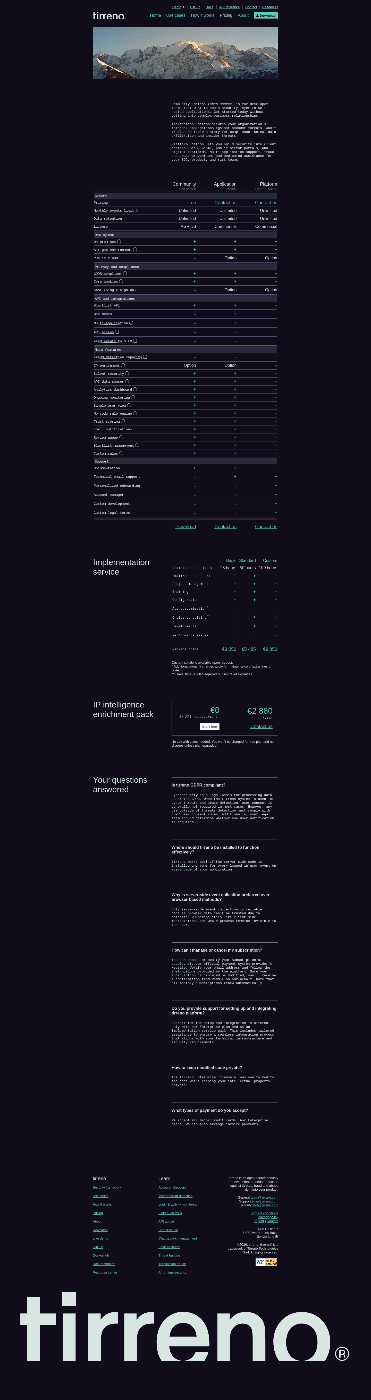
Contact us (225, 536)
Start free (209, 737)
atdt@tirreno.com (265, 1242)
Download (185, 536)
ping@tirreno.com (265, 1238)
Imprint (259, 1258)
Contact (272, 1258)
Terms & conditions (264, 1250)
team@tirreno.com (264, 1234)
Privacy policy (268, 1254)
